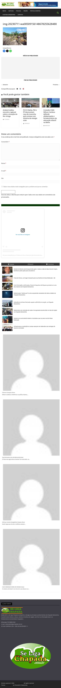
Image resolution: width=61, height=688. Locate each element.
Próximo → (56, 85)
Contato (20, 14)
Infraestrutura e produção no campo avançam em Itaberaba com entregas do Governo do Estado (34, 327)
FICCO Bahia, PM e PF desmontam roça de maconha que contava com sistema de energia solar (30, 115)
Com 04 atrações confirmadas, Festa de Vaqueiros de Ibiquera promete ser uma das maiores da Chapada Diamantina (35, 286)
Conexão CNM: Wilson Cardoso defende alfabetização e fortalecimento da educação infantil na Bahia (50, 116)
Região (26, 11)
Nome (3, 163)
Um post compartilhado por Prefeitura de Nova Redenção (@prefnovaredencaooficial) (24, 255)
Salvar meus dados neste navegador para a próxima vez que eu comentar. (25, 186)
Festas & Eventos (35, 11)
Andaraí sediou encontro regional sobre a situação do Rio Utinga (10, 113)
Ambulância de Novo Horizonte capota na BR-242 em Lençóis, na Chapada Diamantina (33, 303)
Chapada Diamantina (9, 14)
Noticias (11, 11)
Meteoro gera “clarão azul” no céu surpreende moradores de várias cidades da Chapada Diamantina (35, 294)
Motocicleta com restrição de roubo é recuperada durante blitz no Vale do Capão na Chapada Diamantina (35, 311)
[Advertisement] (30, 68)
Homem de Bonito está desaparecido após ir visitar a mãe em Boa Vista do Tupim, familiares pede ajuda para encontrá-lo (36, 269)
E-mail (3, 171)
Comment (50, 264)
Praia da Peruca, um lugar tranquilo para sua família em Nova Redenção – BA (34, 278)
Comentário (5, 142)
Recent (30, 264)
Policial (18, 11)
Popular (11, 264)
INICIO (4, 11)
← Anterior (4, 85)
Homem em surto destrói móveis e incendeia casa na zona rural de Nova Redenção (33, 319)
